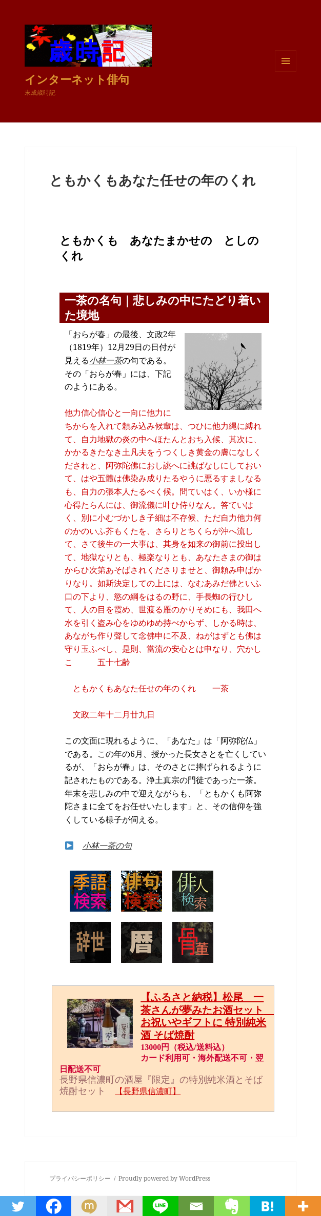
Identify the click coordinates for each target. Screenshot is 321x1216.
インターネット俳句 (77, 79)
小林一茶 (105, 360)
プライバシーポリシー (80, 1178)
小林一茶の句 (107, 845)
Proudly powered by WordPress (164, 1178)
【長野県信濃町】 (147, 1091)
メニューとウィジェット (285, 71)
